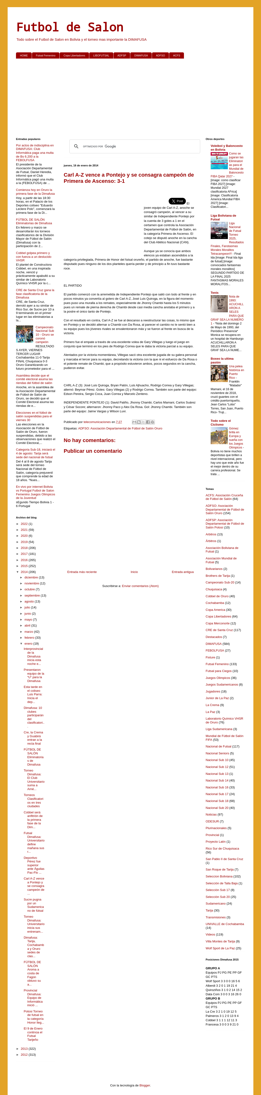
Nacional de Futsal (218, 746)
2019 (25, 542)
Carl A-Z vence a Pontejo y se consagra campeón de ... (34, 886)
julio (28, 607)
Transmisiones (216, 917)
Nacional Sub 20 (217, 808)
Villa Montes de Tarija (220, 941)
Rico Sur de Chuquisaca (222, 848)
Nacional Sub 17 (217, 794)
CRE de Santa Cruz (219, 630)
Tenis (215, 292)
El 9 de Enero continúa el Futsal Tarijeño (33, 1034)
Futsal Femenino (46, 55)
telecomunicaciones (98, 422)
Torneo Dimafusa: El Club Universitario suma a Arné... (34, 780)
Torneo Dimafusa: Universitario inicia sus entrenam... (34, 924)
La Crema (212, 705)
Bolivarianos (214, 569)
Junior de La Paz (217, 698)
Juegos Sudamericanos (222, 684)
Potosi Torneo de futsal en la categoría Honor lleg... (34, 1017)
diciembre (32, 577)
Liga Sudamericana (219, 729)
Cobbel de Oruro (217, 596)
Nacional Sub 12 (217, 767)
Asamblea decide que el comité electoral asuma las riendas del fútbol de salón (34, 379)
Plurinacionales (216, 828)
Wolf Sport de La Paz (220, 948)
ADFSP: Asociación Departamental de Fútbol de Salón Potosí (225, 523)
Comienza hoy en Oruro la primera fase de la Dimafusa (35, 191)
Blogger (145, 1085)
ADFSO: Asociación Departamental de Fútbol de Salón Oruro (120, 428)
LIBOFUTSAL (101, 55)
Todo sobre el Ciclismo (221, 422)
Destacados (214, 637)
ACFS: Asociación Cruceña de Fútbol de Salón (224, 497)
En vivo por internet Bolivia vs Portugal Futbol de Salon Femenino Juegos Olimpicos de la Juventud (35, 492)
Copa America (215, 610)
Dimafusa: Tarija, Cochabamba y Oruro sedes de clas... (34, 947)
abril (28, 625)
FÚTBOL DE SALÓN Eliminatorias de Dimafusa (34, 221)
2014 (25, 572)
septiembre (33, 595)
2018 (25, 548)
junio (28, 613)
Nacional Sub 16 (217, 787)
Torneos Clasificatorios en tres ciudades (33, 800)
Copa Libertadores (74, 55)
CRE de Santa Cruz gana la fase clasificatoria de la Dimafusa (35, 293)
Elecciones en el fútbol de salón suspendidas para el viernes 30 (34, 416)
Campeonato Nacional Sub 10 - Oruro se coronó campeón (45, 334)
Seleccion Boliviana (219, 876)
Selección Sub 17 (218, 890)
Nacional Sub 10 (217, 760)
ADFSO (160, 55)
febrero (30, 637)
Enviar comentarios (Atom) (140, 586)
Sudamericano (216, 903)
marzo (29, 631)
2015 (25, 566)
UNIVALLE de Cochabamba (225, 924)
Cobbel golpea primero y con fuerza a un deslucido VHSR (33, 256)
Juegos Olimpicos (218, 678)
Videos (210, 934)
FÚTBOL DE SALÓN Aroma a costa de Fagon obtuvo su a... (32, 973)
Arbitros (211, 534)
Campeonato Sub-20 (220, 582)
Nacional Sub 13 (217, 774)
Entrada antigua (183, 572)
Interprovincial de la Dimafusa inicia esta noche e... (33, 656)
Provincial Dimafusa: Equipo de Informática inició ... (33, 998)
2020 (25, 536)
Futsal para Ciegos (219, 671)
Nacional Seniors (217, 753)
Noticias (211, 814)
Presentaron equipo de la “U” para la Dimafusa (34, 675)
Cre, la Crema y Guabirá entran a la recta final (33, 738)
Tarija (209, 910)
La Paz (210, 712)
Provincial (212, 835)
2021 (25, 530)
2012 (25, 1054)
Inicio (134, 572)
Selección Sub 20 (218, 897)
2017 (25, 554)
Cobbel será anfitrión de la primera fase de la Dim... (33, 820)
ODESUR (212, 821)
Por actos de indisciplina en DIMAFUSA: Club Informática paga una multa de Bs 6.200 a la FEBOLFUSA (35, 153)
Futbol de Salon (69, 27)
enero (29, 643)
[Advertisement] (130, 99)
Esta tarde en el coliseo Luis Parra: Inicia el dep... (33, 694)
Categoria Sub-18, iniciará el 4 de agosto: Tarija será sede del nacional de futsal (35, 453)
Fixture (210, 657)
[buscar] (134, 146)
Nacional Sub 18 (217, 801)
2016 (25, 560)
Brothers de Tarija (218, 575)
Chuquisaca (214, 589)
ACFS (176, 55)
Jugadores (213, 691)
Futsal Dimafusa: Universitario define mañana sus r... (34, 842)
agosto (30, 601)
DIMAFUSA (141, 55)
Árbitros (211, 541)
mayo (29, 619)
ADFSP (121, 55)
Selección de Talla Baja (222, 883)
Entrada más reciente (82, 572)
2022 (25, 524)
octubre (30, 589)
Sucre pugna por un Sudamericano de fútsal (34, 905)
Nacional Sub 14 (217, 780)
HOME (24, 55)
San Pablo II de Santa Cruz (224, 859)
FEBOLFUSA (215, 650)
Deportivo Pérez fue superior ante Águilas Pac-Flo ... (34, 865)
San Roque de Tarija (220, 869)
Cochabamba (215, 603)
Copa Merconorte (218, 623)
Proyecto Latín (216, 841)
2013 (25, 1048)
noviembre (32, 583)
